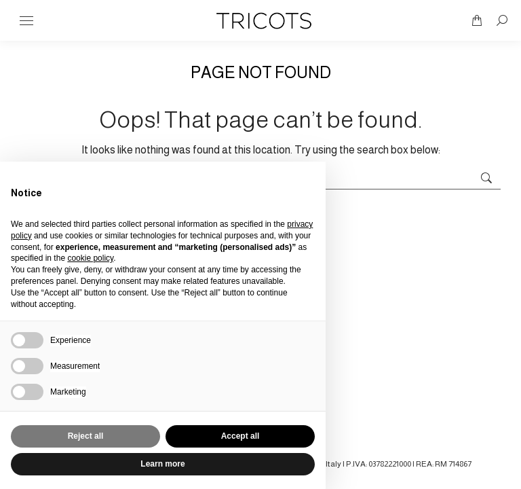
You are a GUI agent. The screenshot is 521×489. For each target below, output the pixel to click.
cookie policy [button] (90, 258)
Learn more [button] (162, 464)
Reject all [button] (86, 436)
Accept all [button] (240, 436)
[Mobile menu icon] (26, 20)
